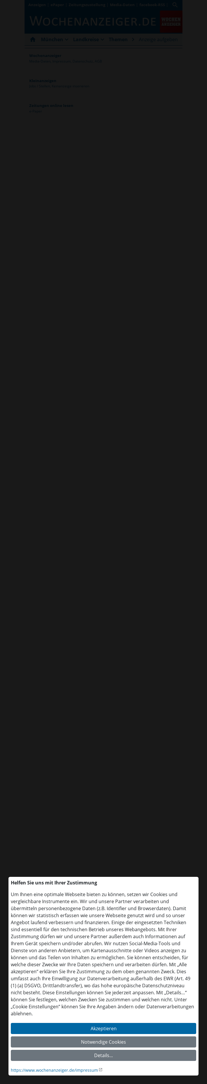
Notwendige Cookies (103, 1042)
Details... (103, 1055)
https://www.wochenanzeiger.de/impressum (54, 1070)
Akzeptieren (104, 1028)
